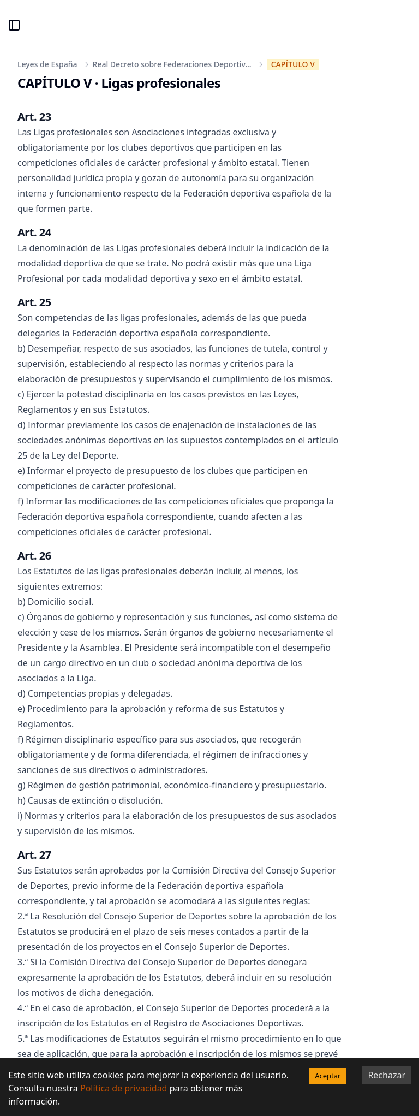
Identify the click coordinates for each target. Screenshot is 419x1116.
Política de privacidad (123, 1088)
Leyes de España (47, 64)
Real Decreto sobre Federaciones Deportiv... (172, 64)
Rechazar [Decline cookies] (386, 1075)
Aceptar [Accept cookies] (327, 1076)
